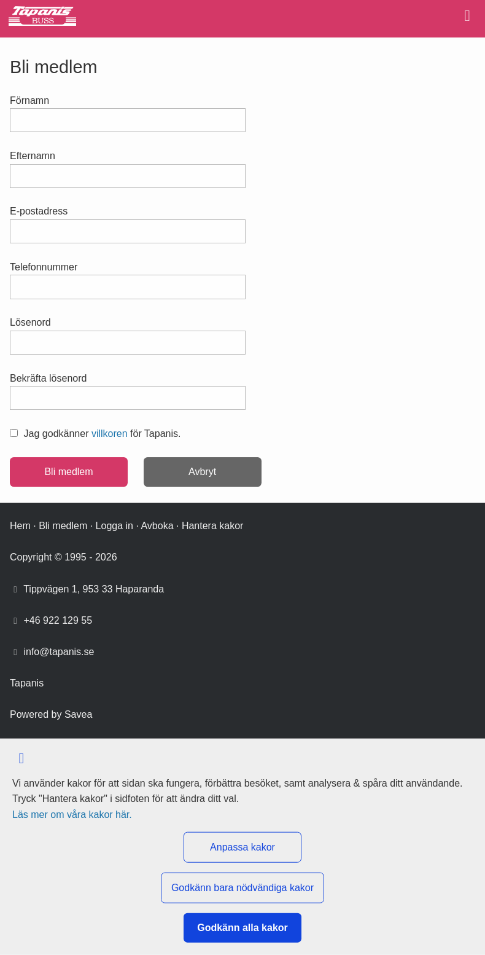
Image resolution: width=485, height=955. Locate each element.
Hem (20, 526)
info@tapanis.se (58, 651)
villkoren (109, 433)
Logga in (114, 526)
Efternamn (32, 156)
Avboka (157, 526)
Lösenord (30, 322)
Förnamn (29, 100)
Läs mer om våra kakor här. (72, 814)
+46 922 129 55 (57, 620)
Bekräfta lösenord (48, 378)
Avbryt (202, 471)
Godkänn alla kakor (242, 927)
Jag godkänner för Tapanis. (95, 433)
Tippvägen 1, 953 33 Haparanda (93, 589)
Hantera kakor (213, 526)
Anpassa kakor (242, 847)
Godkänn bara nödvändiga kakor (242, 887)
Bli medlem (63, 526)
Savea (78, 714)
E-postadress (39, 211)
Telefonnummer (43, 267)
